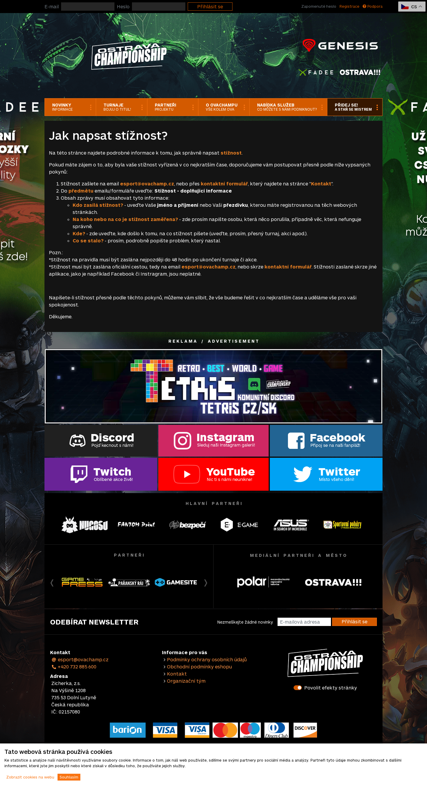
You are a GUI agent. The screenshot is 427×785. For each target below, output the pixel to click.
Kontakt (321, 183)
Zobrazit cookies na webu (30, 777)
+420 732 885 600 (73, 666)
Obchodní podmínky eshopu (199, 666)
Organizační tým (186, 681)
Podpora (373, 6)
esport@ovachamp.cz (80, 659)
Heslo (123, 6)
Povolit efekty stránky (330, 687)
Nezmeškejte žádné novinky (245, 621)
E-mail (51, 6)
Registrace (349, 6)
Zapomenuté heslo (318, 6)
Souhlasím (69, 777)
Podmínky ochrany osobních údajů (207, 659)
